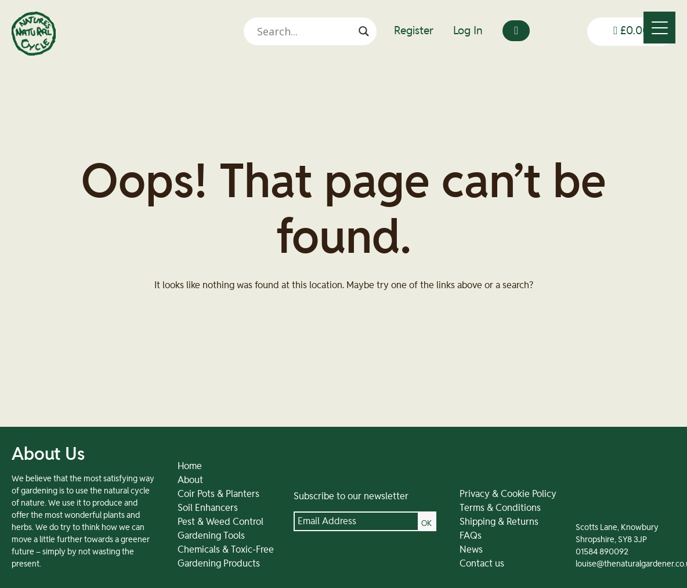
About (190, 480)
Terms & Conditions (500, 508)
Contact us (482, 563)
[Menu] (659, 27)
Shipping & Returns (499, 522)
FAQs (471, 535)
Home (190, 466)
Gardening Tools (211, 535)
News (471, 549)
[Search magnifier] (364, 31)
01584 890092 (602, 552)
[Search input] (305, 31)
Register (413, 31)
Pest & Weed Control (220, 522)
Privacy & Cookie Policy (508, 494)
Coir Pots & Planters (218, 494)
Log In (468, 31)
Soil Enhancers (208, 508)
